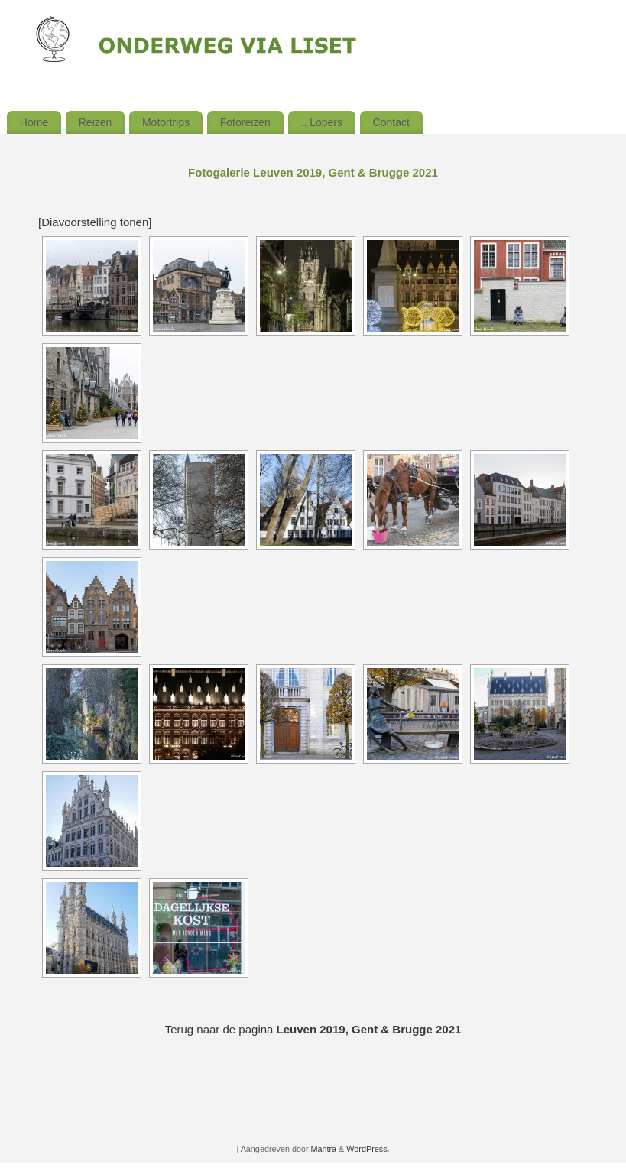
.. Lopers (321, 122)
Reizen (95, 122)
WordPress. (367, 1148)
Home (34, 122)
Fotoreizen (245, 122)
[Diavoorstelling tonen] (94, 222)
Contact (391, 122)
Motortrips (166, 122)
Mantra (324, 1148)
